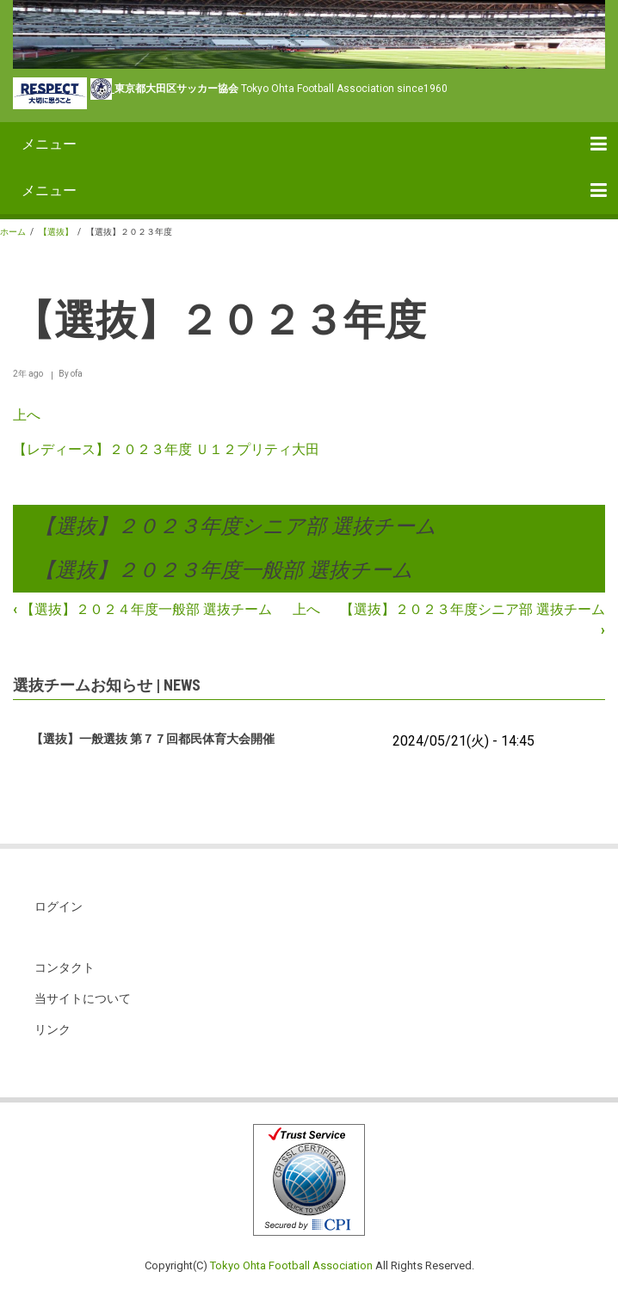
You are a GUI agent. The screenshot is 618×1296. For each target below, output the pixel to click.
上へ (26, 415)
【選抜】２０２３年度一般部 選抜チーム (223, 570)
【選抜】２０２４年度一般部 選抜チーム (142, 609)
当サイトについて (82, 998)
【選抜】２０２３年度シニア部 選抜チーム (235, 526)
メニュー (49, 144)
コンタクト (64, 967)
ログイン (58, 906)
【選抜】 (56, 231)
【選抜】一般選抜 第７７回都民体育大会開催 (153, 739)
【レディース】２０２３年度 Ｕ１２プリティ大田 (166, 449)
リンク (52, 1029)
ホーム (13, 231)
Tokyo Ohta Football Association (291, 1265)
